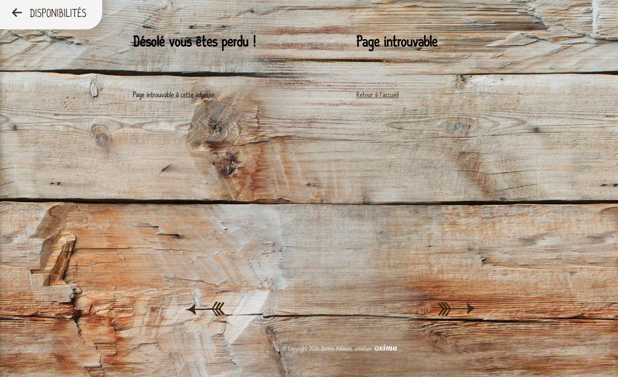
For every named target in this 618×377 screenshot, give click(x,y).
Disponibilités (49, 13)
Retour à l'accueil (377, 94)
